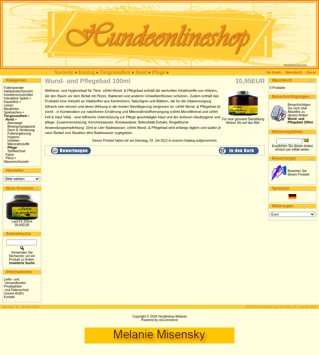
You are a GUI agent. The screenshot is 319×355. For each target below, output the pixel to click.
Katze (10, 154)
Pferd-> (11, 158)
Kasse (311, 72)
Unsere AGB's (14, 293)
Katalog (86, 72)
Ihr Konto (274, 72)
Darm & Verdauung (21, 130)
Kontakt (9, 297)
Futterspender (14, 88)
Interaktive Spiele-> (17, 98)
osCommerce (168, 320)
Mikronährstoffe (18, 144)
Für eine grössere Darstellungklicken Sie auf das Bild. (243, 119)
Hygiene (13, 137)
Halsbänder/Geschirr (18, 91)
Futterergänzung (19, 133)
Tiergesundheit (115, 72)
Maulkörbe (11, 109)
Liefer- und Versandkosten (15, 281)
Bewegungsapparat (21, 126)
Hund (141, 72)
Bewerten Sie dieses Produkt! (299, 172)
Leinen (8, 105)
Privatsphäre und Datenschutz (16, 288)
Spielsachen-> (14, 112)
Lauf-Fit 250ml (22, 221)
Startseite (64, 72)
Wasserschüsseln (16, 161)
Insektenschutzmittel (18, 95)
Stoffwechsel (16, 151)
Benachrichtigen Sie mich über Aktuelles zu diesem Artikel (300, 113)
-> (17, 116)
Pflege (158, 72)
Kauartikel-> (12, 102)
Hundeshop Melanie (172, 316)
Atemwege (14, 123)
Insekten (13, 140)
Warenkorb (293, 72)
